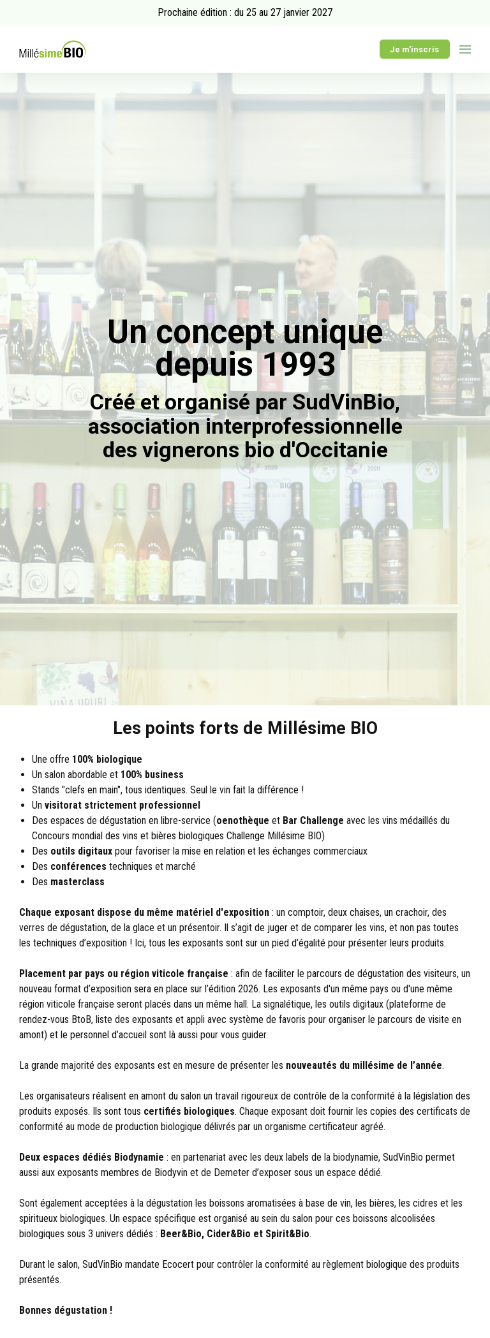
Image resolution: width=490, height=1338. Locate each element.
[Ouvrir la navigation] (465, 49)
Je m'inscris (414, 49)
